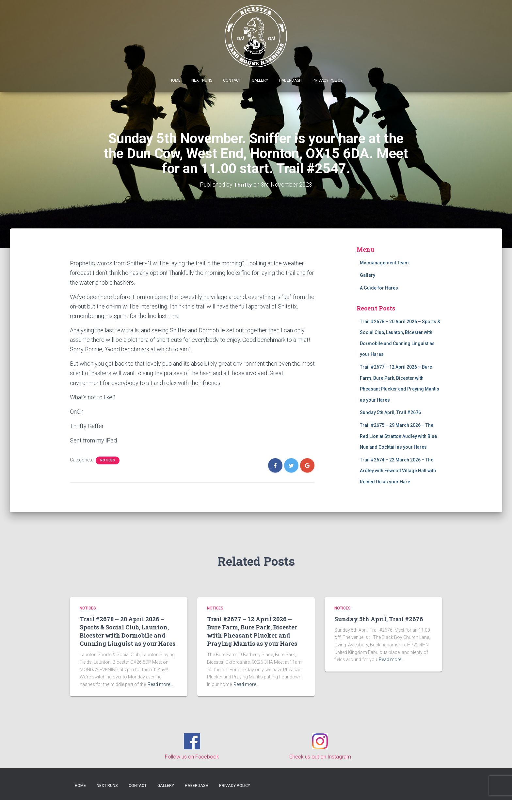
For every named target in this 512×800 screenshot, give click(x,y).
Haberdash (290, 80)
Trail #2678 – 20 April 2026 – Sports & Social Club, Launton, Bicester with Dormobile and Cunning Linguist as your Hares (127, 631)
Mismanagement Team (384, 262)
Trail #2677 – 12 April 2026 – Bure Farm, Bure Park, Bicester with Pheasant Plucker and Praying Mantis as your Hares (252, 631)
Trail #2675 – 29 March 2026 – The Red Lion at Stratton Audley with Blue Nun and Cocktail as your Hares (398, 436)
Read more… (160, 684)
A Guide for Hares (379, 288)
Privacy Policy (327, 80)
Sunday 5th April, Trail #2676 (390, 412)
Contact (232, 80)
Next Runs (201, 80)
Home (175, 80)
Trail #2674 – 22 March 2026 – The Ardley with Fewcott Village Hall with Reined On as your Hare (398, 470)
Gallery (260, 80)
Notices (107, 460)
